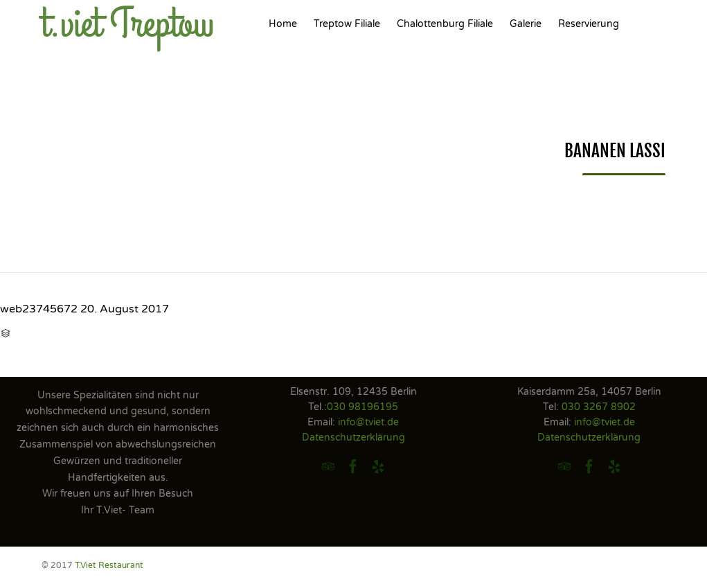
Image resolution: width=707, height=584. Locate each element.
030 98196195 (362, 407)
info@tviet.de (368, 422)
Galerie (526, 24)
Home (283, 24)
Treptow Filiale (347, 24)
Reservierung (588, 24)
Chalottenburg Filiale (445, 24)
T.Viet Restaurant (109, 565)
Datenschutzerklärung (353, 437)
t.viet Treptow (128, 24)
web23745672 (39, 309)
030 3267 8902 (599, 407)
